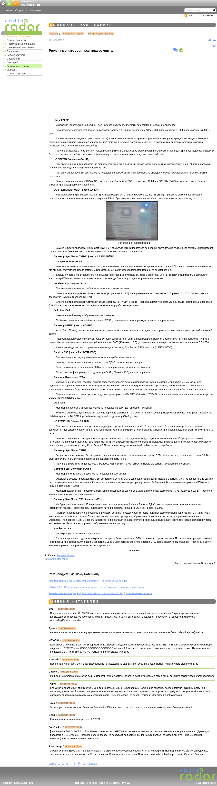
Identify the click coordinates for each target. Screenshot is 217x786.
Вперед (92, 763)
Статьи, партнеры (16, 73)
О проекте (21, 10)
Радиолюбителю (16, 55)
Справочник (13, 58)
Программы (13, 51)
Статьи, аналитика (17, 40)
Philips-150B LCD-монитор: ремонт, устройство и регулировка (82, 587)
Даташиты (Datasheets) (19, 36)
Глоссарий (12, 62)
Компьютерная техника (101, 33)
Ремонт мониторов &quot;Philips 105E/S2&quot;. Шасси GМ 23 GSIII (86, 593)
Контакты (35, 10)
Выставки (12, 69)
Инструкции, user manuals (21, 43)
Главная (53, 33)
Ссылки (103, 783)
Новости (8, 10)
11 (84, 763)
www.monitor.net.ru (57, 559)
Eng (31, 783)
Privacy (126, 783)
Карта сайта (20, 783)
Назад (52, 763)
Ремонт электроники (18, 66)
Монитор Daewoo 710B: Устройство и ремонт (73, 581)
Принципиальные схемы (20, 47)
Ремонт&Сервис (66, 555)
